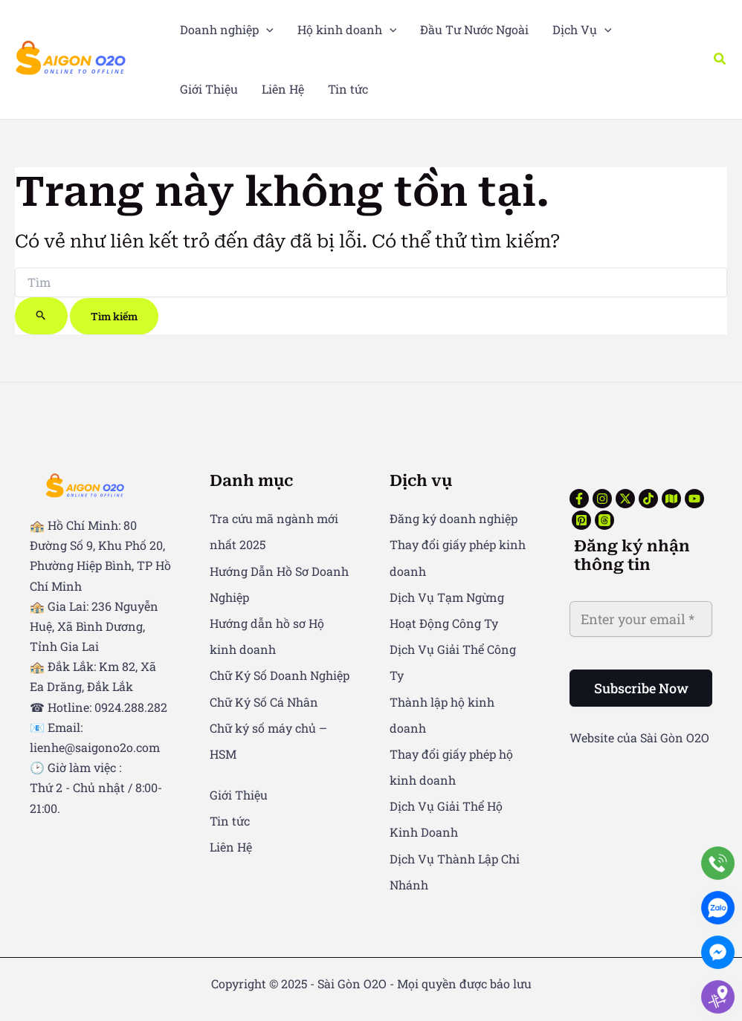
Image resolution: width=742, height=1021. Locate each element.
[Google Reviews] (671, 498)
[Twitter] (625, 498)
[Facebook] (579, 498)
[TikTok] (648, 498)
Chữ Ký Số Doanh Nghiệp (279, 675)
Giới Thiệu (239, 795)
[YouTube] (694, 498)
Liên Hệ (231, 847)
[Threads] (604, 520)
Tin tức (230, 821)
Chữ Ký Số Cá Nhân (264, 702)
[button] (720, 59)
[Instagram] (602, 498)
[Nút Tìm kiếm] (41, 315)
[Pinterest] (581, 520)
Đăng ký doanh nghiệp (453, 518)
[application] (266, 29)
